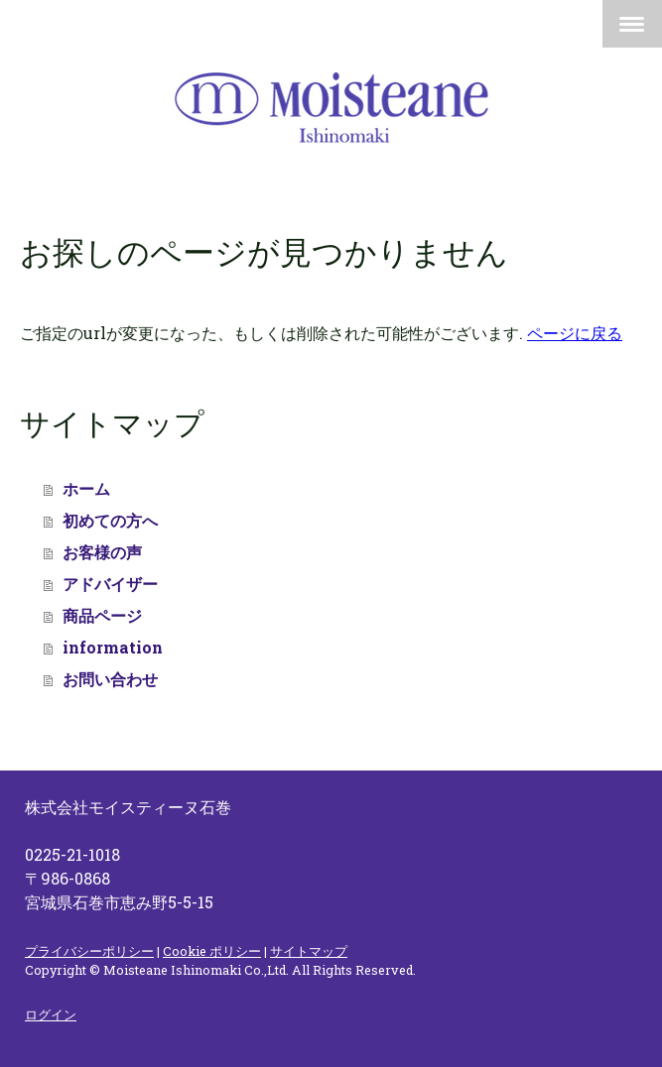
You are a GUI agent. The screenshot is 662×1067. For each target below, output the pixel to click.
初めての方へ (110, 520)
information (113, 647)
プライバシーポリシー (89, 951)
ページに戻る (574, 332)
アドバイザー (110, 583)
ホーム (86, 488)
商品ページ (102, 615)
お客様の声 (102, 551)
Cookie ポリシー (212, 951)
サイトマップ (308, 951)
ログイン (50, 1014)
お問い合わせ (110, 678)
